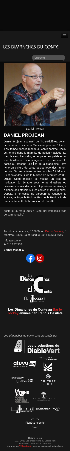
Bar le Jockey (54, 231)
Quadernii (25, 446)
